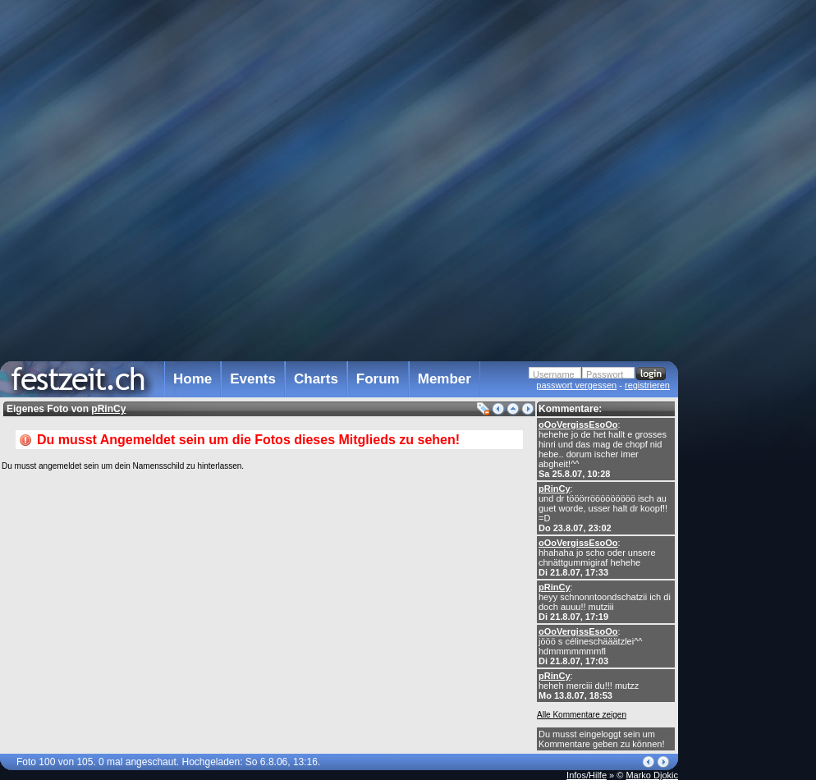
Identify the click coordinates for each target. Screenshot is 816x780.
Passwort (604, 374)
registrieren (647, 385)
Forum (378, 379)
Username (554, 374)
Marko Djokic (652, 775)
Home (192, 379)
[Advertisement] (750, 331)
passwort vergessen (576, 385)
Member (444, 379)
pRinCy (555, 488)
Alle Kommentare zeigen (581, 714)
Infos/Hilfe (586, 775)
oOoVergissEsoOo (578, 424)
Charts (316, 379)
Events (253, 379)
